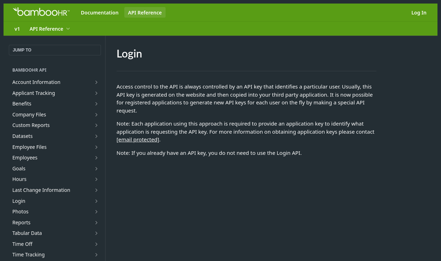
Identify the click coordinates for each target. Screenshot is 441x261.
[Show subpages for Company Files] (96, 114)
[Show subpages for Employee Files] (96, 147)
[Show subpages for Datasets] (96, 136)
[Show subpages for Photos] (96, 211)
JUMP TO (22, 50)
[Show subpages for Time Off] (96, 244)
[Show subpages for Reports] (96, 222)
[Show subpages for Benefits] (96, 104)
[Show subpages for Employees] (96, 157)
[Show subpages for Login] (96, 201)
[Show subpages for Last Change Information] (96, 190)
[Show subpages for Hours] (96, 179)
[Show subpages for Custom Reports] (96, 125)
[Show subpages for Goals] (96, 168)
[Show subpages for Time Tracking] (96, 254)
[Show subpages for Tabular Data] (96, 233)
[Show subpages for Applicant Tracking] (96, 93)
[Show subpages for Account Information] (96, 82)
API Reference (145, 12)
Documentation (100, 12)
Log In (419, 12)
